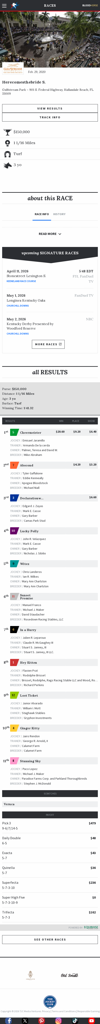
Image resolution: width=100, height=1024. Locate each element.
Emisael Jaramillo (34, 440)
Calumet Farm (31, 746)
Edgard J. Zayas (33, 506)
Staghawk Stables (33, 713)
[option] (30, 976)
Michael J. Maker (33, 610)
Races (50, 5)
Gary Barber (30, 516)
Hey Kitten (28, 663)
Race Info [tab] (42, 214)
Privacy (46, 1011)
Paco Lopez (30, 769)
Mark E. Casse (32, 511)
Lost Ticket (29, 695)
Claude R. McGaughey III (38, 643)
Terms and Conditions (64, 1011)
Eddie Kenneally (33, 478)
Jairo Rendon (31, 736)
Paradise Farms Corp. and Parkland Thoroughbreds (54, 778)
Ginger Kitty (30, 728)
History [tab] (59, 214)
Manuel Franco (32, 605)
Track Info (50, 117)
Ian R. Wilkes (31, 576)
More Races (48, 344)
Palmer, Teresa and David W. (40, 450)
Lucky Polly (29, 531)
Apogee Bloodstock (35, 483)
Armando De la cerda (36, 445)
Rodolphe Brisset (34, 675)
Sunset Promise (26, 596)
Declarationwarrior (35, 498)
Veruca (9, 804)
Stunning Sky (30, 761)
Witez (24, 564)
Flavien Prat (30, 670)
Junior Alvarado (33, 703)
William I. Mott (32, 708)
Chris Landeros (32, 572)
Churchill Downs (18, 305)
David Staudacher (33, 614)
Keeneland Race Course (21, 281)
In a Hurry (28, 630)
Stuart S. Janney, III (34, 647)
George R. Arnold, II (35, 741)
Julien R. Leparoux (34, 638)
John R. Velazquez (34, 539)
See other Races (50, 939)
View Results (50, 108)
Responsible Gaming (88, 1011)
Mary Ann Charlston (34, 581)
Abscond (26, 465)
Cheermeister (30, 433)
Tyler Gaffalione (33, 473)
